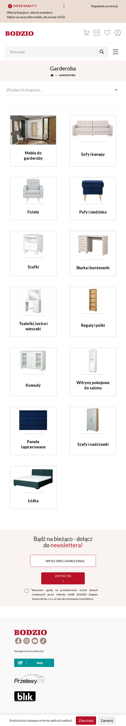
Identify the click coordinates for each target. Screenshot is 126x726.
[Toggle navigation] (115, 52)
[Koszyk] (86, 33)
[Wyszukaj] (53, 52)
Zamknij (107, 720)
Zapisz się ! (63, 578)
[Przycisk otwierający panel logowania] (118, 33)
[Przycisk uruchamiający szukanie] (101, 52)
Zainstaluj (86, 720)
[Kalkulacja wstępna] (97, 33)
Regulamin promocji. (104, 6)
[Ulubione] (107, 33)
